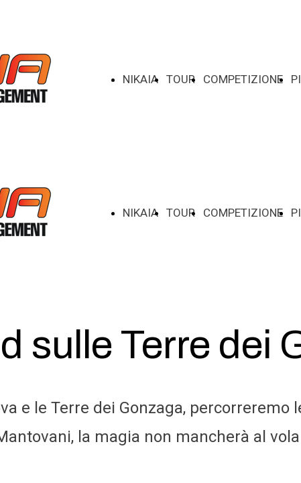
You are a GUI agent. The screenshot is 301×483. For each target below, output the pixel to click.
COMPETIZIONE (243, 79)
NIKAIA (140, 79)
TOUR (180, 79)
